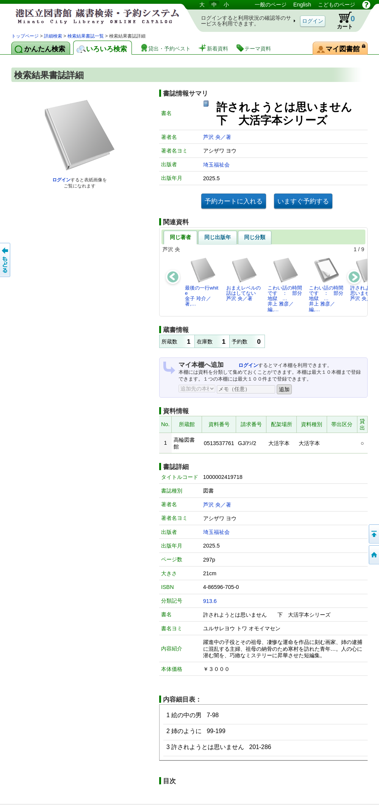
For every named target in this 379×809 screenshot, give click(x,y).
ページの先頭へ (373, 533)
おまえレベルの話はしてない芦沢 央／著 (243, 279)
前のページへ (5, 260)
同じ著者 (180, 237)
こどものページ (336, 5)
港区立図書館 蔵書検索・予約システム (91, 16)
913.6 (210, 601)
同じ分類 (254, 237)
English (302, 5)
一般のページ (271, 5)
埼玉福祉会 (216, 165)
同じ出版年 (217, 237)
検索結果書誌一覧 (85, 36)
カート (342, 20)
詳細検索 (53, 36)
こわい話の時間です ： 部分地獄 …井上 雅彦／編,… (285, 284)
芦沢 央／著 (217, 137)
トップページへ (373, 554)
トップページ (25, 36)
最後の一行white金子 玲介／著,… (201, 282)
